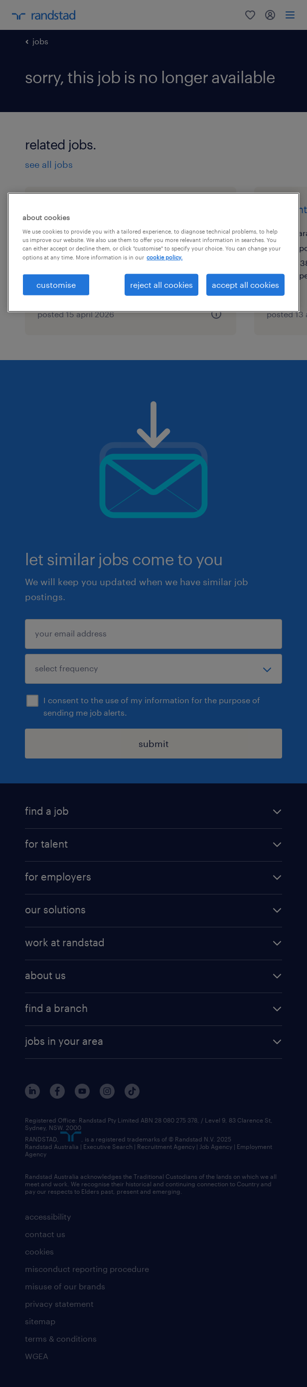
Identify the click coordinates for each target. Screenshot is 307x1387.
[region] (153, 252)
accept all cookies (245, 284)
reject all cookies (161, 284)
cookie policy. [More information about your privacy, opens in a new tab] (164, 256)
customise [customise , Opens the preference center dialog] (56, 284)
